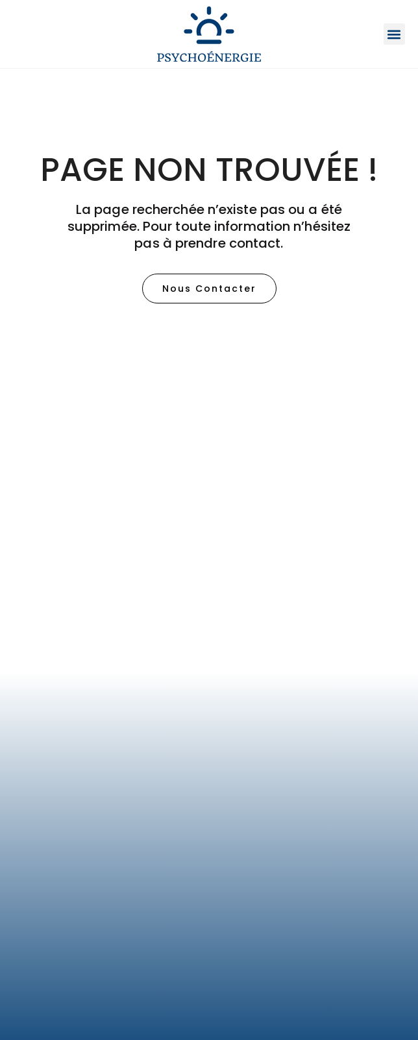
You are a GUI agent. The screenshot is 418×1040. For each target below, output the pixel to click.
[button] (394, 34)
